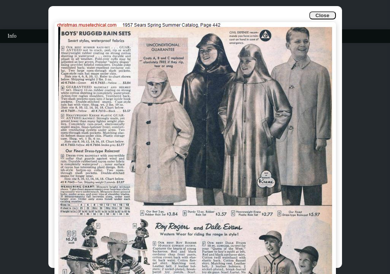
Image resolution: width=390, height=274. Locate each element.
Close (322, 15)
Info (12, 36)
